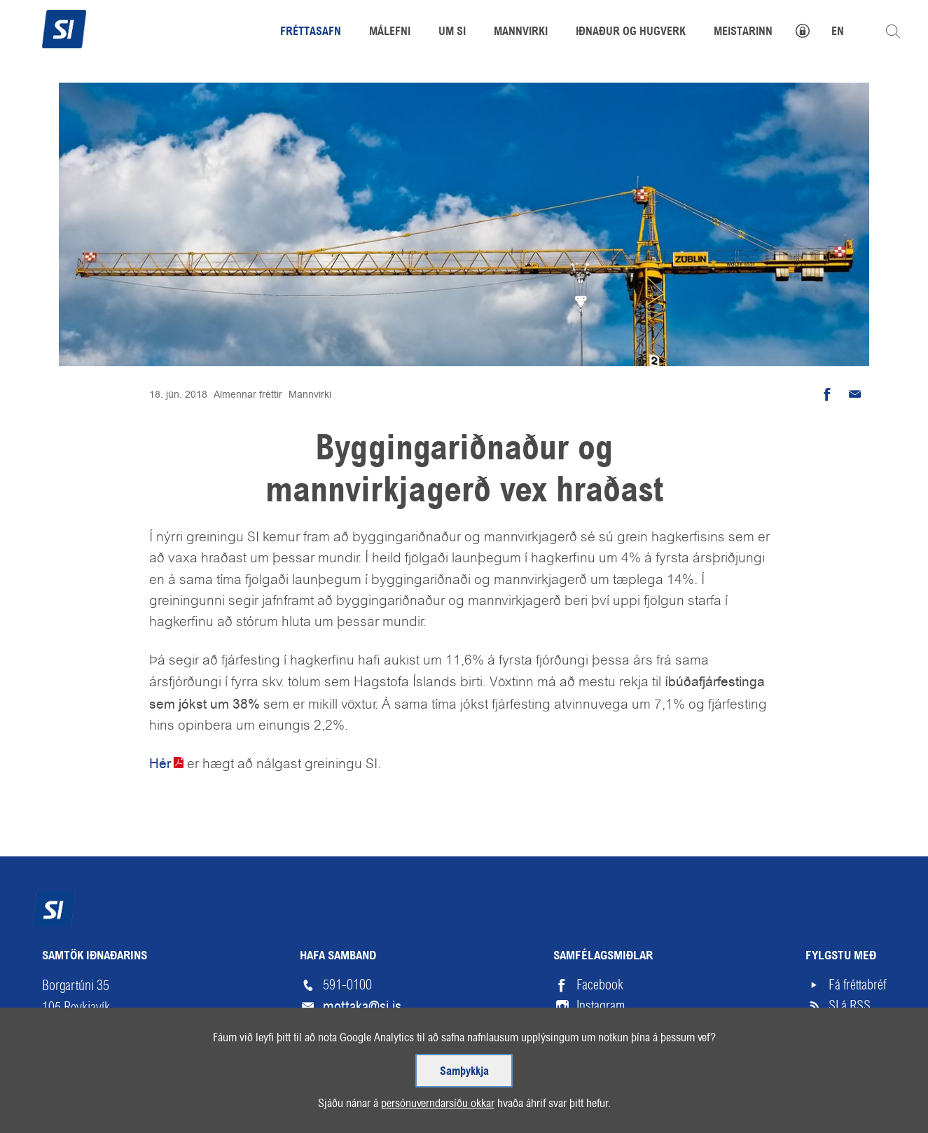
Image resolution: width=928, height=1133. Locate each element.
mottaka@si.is (362, 1006)
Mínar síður (810, 29)
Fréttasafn (310, 32)
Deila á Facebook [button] (827, 394)
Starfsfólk (345, 1027)
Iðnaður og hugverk (631, 32)
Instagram (600, 1006)
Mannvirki (310, 394)
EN (837, 32)
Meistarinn (743, 32)
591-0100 (347, 985)
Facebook (599, 985)
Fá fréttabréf (857, 985)
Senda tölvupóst (855, 394)
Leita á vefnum (893, 32)
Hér (160, 764)
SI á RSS (850, 1006)
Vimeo (591, 1048)
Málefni (389, 32)
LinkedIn (597, 1027)
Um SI (452, 32)
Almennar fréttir (248, 394)
